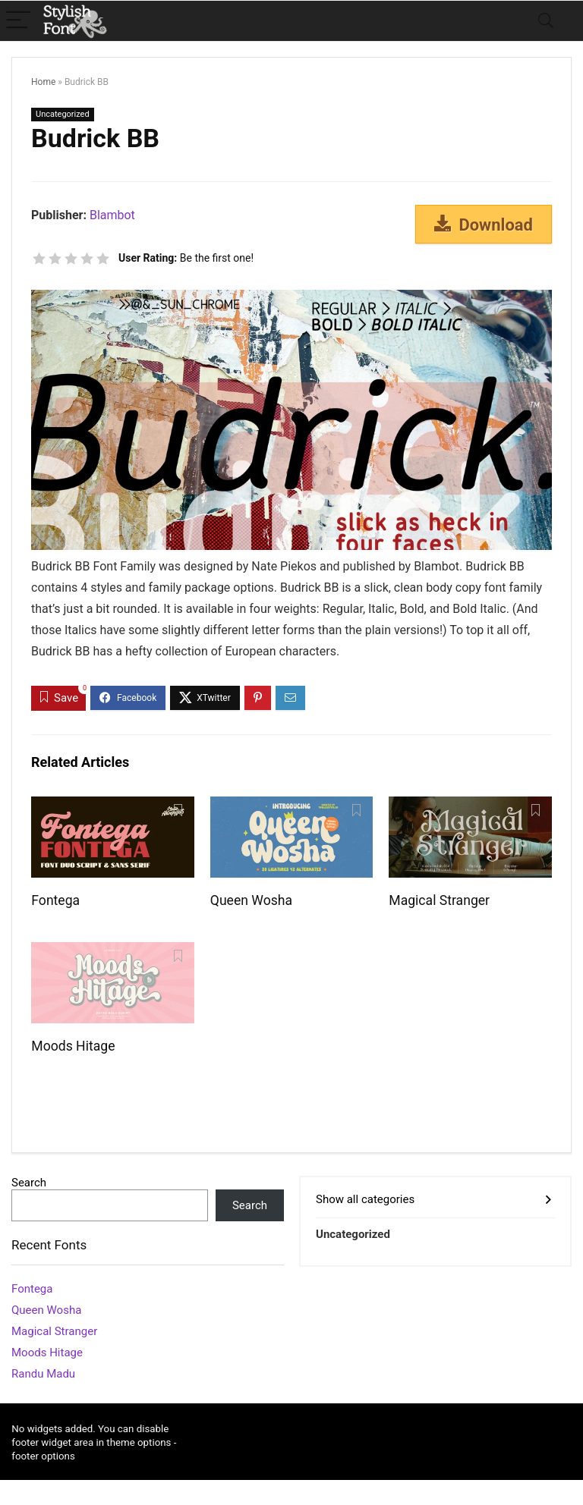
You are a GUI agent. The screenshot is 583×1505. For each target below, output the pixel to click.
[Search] (546, 21)
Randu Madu (43, 1374)
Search (28, 1182)
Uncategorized (63, 114)
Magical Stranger (439, 900)
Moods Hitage (73, 1046)
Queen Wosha (251, 900)
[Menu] (18, 21)
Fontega (55, 900)
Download (483, 224)
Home (43, 82)
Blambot (112, 215)
